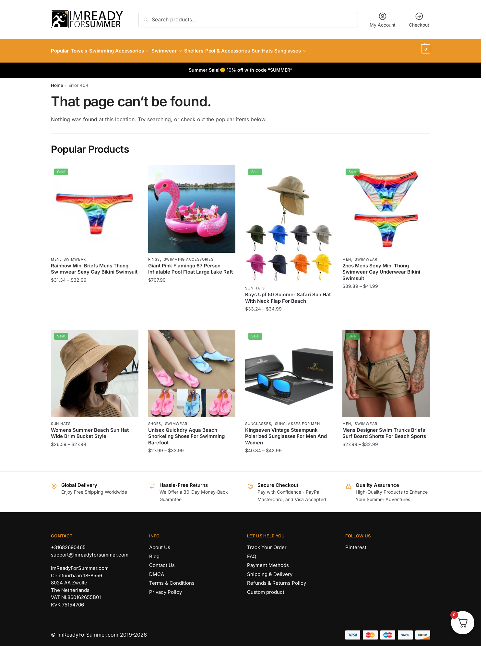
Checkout (419, 20)
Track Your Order (267, 543)
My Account (383, 20)
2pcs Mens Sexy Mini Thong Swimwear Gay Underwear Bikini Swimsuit (381, 268)
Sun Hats (255, 284)
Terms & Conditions (172, 579)
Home (57, 81)
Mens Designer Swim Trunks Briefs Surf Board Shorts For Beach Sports (384, 429)
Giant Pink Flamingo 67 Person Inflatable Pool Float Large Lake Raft (190, 265)
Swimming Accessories (189, 255)
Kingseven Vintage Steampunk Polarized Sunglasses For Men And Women (286, 432)
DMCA (156, 570)
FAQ (251, 552)
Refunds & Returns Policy (276, 579)
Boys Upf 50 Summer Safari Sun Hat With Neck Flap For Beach (288, 294)
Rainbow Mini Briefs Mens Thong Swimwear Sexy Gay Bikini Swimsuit (94, 265)
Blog (154, 552)
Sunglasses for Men (297, 419)
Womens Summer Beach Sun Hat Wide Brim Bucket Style (90, 429)
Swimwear (75, 255)
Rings (154, 255)
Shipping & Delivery (269, 570)
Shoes (154, 419)
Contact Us (162, 561)
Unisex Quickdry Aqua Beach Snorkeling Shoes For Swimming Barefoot (186, 432)
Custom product (265, 588)
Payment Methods (268, 561)
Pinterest (355, 543)
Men (55, 255)
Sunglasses (258, 419)
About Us (159, 543)
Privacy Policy (165, 588)
